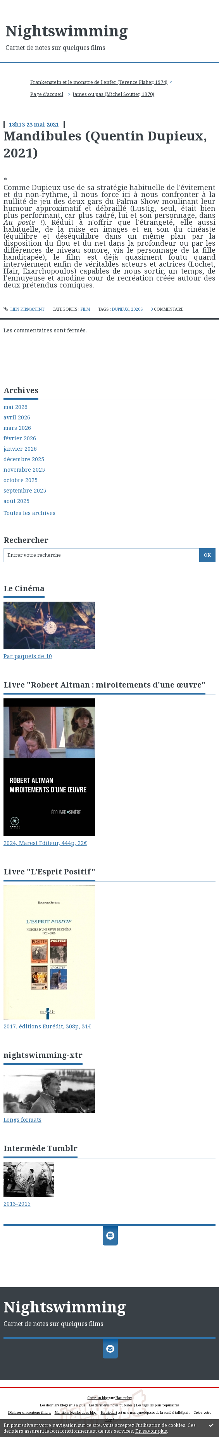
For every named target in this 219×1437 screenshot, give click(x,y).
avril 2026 (16, 417)
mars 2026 (17, 427)
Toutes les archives (29, 513)
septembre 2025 (24, 490)
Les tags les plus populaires (157, 1405)
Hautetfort (124, 1397)
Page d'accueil (46, 94)
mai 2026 (15, 407)
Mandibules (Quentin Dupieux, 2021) (105, 144)
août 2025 (16, 501)
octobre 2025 (20, 480)
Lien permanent (24, 309)
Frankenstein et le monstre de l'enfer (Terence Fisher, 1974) (98, 82)
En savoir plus (151, 1431)
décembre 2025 (23, 459)
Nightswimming (66, 31)
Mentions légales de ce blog (76, 1412)
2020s (137, 309)
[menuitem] (101, 82)
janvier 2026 (20, 448)
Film (85, 309)
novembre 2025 (24, 469)
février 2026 (19, 438)
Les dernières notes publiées (111, 1405)
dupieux (120, 309)
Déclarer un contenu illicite (29, 1412)
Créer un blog (98, 1397)
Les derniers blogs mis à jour (62, 1405)
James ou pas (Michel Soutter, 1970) (113, 94)
